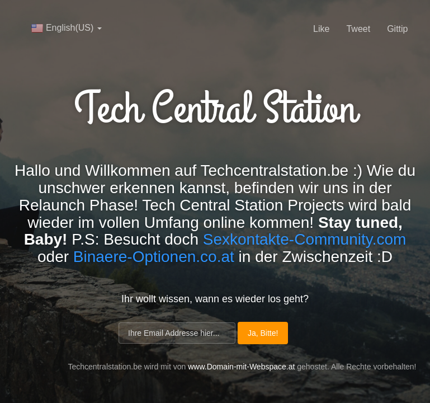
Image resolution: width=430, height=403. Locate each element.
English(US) (66, 28)
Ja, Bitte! (263, 333)
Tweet (358, 29)
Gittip (397, 29)
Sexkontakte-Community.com (305, 239)
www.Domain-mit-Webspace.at (241, 366)
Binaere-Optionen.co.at (153, 256)
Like (321, 29)
